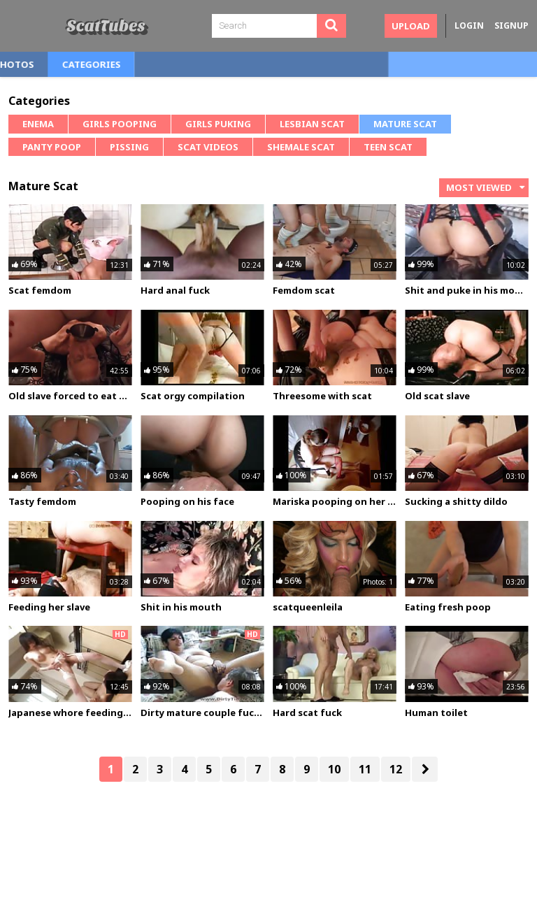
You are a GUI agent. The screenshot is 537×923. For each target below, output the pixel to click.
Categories (238, 64)
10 (334, 769)
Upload (411, 26)
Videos (95, 64)
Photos (161, 64)
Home (36, 64)
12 (395, 769)
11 (365, 769)
